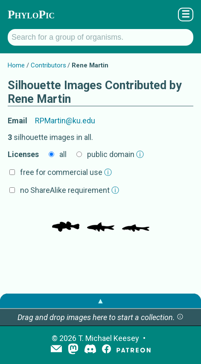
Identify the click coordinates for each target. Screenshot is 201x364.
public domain (115, 154)
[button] (180, 317)
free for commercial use (66, 172)
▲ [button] (101, 300)
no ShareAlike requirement (69, 190)
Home (16, 65)
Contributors (48, 65)
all (63, 154)
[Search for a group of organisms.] (100, 37)
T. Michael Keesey (108, 338)
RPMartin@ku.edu (65, 120)
